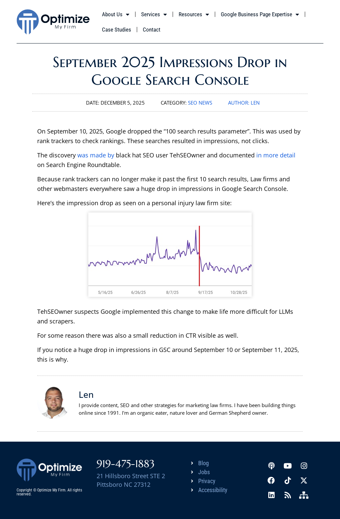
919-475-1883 (126, 463)
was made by (95, 155)
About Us (115, 14)
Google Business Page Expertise (260, 14)
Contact (151, 29)
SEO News (200, 102)
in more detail (276, 155)
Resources (194, 14)
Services (154, 14)
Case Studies (116, 29)
